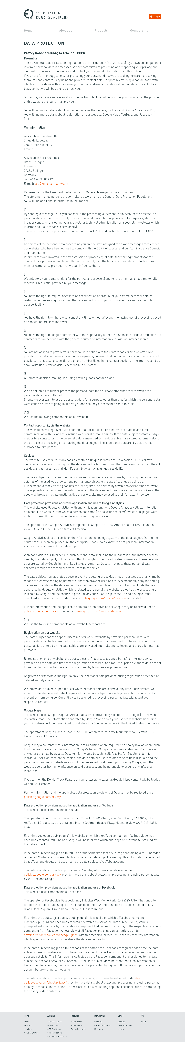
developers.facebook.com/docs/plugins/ (50, 935)
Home (28, 30)
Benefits (28, 1025)
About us (65, 30)
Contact (121, 1021)
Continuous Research (57, 1036)
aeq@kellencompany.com (51, 183)
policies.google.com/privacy (42, 611)
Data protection (125, 1025)
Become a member (102, 1025)
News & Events (31, 1032)
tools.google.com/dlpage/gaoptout (104, 598)
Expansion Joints (78, 1029)
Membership (139, 30)
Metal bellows (77, 1025)
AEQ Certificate (54, 1029)
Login (157, 16)
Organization (53, 1025)
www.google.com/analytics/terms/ (98, 611)
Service (121, 1016)
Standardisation (54, 1032)
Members (28, 1029)
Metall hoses (76, 1021)
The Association (54, 1021)
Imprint (121, 1029)
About (26, 1021)
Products (101, 30)
